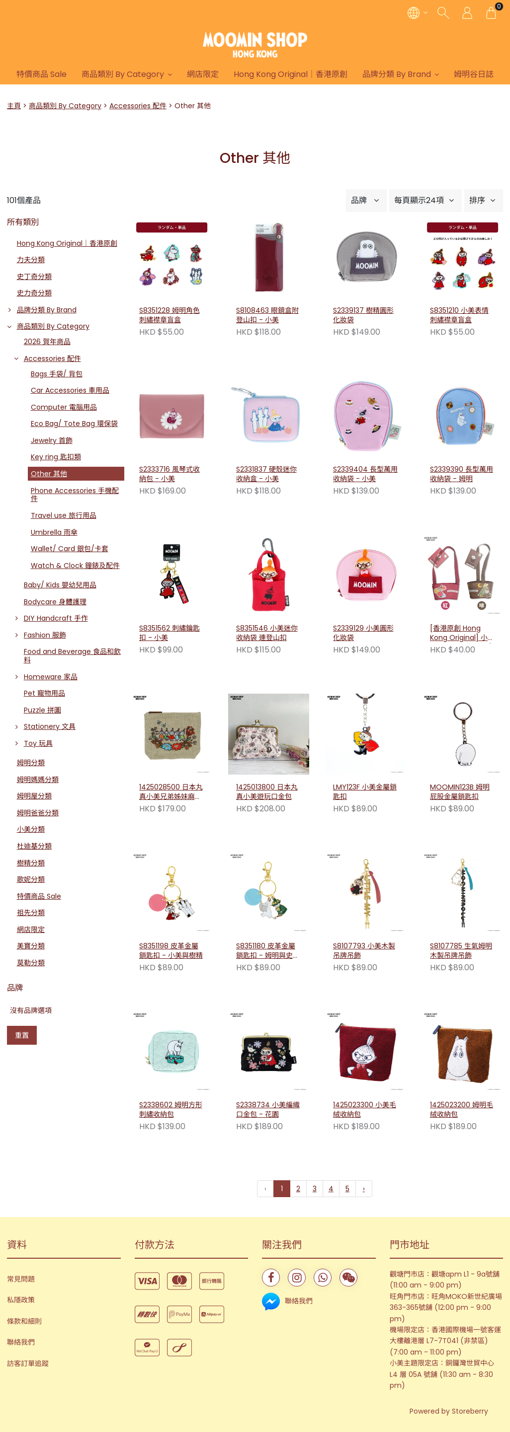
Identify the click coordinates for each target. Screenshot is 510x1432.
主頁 (14, 106)
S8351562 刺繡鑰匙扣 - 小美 (169, 633)
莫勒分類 (31, 963)
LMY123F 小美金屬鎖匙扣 (365, 792)
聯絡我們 (21, 1342)
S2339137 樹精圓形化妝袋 (363, 315)
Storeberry (470, 1411)
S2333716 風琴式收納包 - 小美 (169, 474)
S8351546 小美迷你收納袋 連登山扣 (267, 633)
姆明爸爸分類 (38, 813)
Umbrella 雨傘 (54, 532)
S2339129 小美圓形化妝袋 (363, 633)
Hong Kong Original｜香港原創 (307, 74)
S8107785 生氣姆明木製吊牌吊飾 (461, 951)
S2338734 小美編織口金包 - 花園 (268, 1110)
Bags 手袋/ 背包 (57, 374)
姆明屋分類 (34, 796)
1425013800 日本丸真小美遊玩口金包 (267, 792)
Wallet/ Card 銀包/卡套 (69, 549)
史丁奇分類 (34, 277)
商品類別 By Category (139, 74)
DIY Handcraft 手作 (56, 618)
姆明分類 (31, 763)
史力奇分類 (34, 293)
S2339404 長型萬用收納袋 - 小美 (365, 474)
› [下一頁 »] (364, 1189)
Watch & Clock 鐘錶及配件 (75, 566)
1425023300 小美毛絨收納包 (364, 1110)
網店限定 (220, 74)
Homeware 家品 (51, 677)
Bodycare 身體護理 (55, 602)
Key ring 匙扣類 (56, 457)
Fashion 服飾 (45, 635)
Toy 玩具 (38, 743)
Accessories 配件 (138, 106)
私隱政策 (21, 1300)
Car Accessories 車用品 (70, 390)
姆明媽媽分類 (38, 780)
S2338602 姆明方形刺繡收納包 (170, 1110)
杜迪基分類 (34, 846)
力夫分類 (31, 260)
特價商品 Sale (58, 74)
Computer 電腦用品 (64, 407)
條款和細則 (24, 1321)
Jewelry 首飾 (52, 440)
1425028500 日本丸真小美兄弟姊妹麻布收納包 (171, 792)
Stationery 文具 (50, 726)
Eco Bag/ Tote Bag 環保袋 (74, 424)
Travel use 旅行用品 (63, 515)
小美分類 (31, 829)
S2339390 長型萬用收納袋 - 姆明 (461, 474)
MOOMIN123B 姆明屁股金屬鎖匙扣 (460, 792)
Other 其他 (49, 474)
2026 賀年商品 (47, 342)
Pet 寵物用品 (44, 693)
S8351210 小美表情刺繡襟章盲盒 (459, 315)
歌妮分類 (31, 879)
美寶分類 (31, 946)
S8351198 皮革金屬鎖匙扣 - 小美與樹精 (171, 951)
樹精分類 (31, 863)
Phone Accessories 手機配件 (75, 495)
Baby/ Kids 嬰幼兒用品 (60, 585)
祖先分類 (31, 913)
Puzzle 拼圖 (42, 710)
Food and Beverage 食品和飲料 (72, 655)
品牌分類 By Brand (413, 74)
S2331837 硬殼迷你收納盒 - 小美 (266, 474)
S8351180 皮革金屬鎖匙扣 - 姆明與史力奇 (268, 951)
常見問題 (21, 1279)
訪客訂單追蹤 (28, 1363)
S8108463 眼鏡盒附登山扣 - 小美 (267, 315)
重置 (22, 1035)
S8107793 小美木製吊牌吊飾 (364, 951)
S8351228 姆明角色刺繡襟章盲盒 (169, 315)
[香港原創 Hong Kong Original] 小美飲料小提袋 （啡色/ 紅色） (462, 634)
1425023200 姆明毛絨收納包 (461, 1110)
